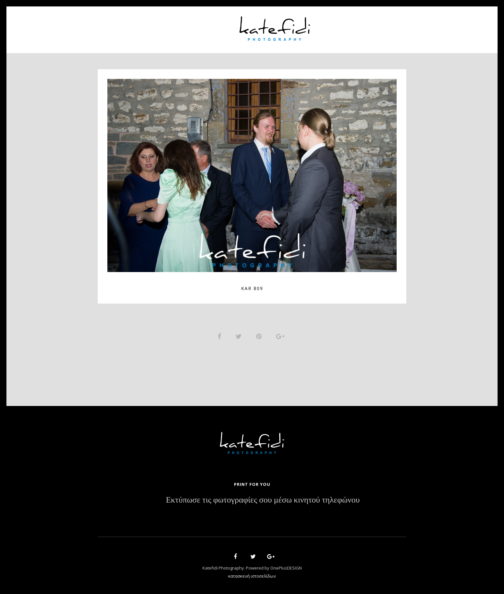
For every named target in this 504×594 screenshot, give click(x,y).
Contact (361, 26)
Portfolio (212, 26)
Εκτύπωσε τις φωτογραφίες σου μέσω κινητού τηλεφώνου (263, 500)
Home (143, 26)
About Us (174, 26)
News (331, 26)
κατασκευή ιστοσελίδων (252, 577)
